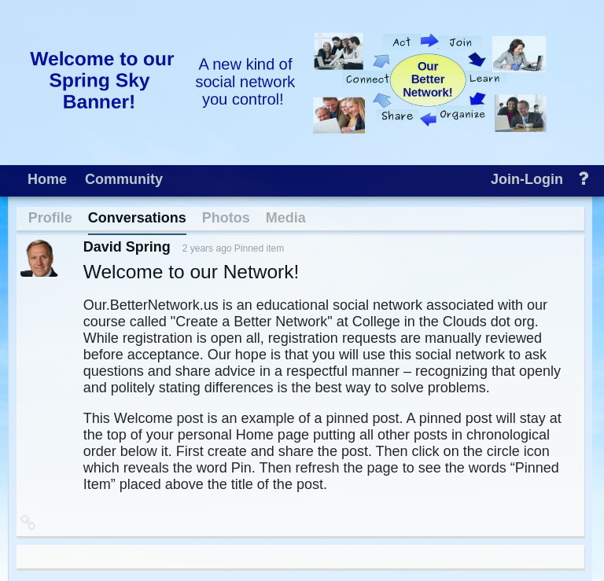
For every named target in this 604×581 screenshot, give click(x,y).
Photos (226, 218)
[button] (28, 522)
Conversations (137, 218)
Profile (50, 218)
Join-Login (527, 179)
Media (286, 218)
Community (124, 179)
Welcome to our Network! (191, 271)
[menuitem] (47, 177)
